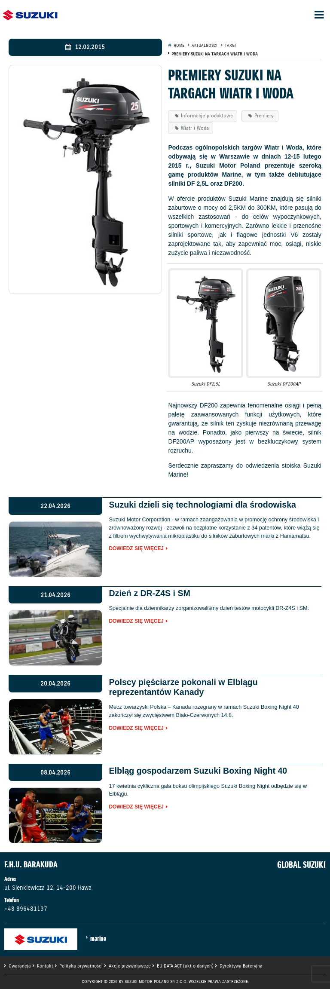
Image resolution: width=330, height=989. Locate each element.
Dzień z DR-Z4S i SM (149, 593)
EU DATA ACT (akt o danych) (185, 966)
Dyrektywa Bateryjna (241, 966)
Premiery (264, 115)
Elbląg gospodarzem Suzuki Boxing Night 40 (198, 770)
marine (98, 938)
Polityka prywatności (81, 966)
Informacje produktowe (207, 115)
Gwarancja (20, 966)
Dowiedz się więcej (136, 548)
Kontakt (45, 966)
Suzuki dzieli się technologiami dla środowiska (202, 504)
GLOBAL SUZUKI (301, 864)
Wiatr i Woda (195, 128)
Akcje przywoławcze (130, 966)
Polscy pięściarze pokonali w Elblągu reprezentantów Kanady (183, 687)
